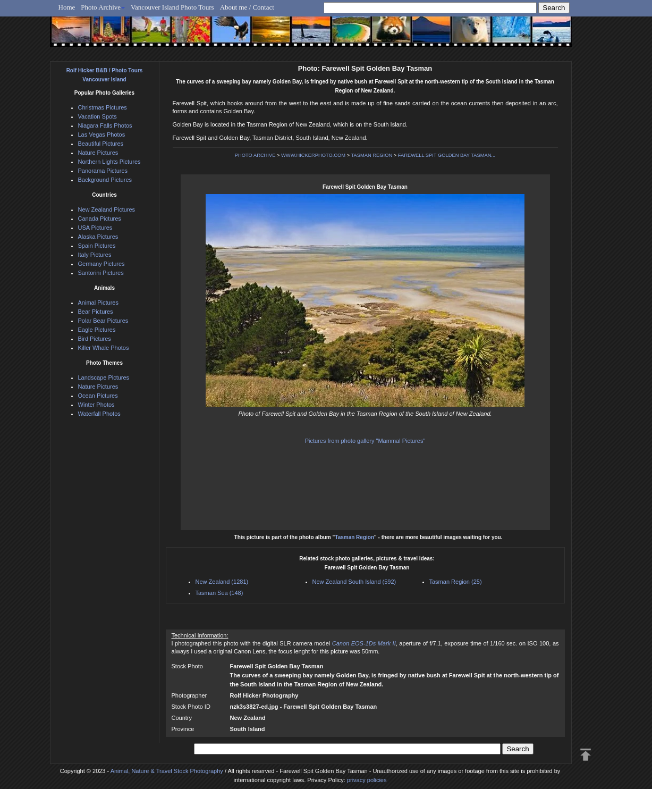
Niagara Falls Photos (105, 125)
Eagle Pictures (97, 329)
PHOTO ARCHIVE (255, 155)
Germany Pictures (101, 264)
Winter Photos (96, 404)
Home (66, 7)
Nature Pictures (98, 152)
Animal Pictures (98, 302)
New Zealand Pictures (107, 209)
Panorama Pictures (103, 170)
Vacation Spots (97, 116)
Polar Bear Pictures (103, 320)
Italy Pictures (95, 254)
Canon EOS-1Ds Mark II (364, 643)
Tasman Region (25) (455, 581)
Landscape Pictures (104, 377)
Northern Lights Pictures (109, 161)
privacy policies (367, 780)
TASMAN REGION (372, 155)
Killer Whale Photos (103, 348)
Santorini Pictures (101, 273)
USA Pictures (95, 227)
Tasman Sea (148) (219, 593)
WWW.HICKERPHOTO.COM (313, 155)
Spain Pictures (97, 245)
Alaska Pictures (98, 236)
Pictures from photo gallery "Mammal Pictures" (365, 441)
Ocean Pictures (98, 395)
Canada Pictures (99, 218)
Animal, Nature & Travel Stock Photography (167, 771)
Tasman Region (354, 537)
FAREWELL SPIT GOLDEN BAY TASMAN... (446, 155)
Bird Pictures (94, 338)
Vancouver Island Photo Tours (172, 7)
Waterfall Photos (99, 413)
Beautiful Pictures (101, 143)
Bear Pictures (95, 311)
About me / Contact (247, 7)
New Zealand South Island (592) (354, 581)
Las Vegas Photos (101, 134)
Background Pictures (105, 180)
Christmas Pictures (102, 107)
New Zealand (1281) (222, 581)
